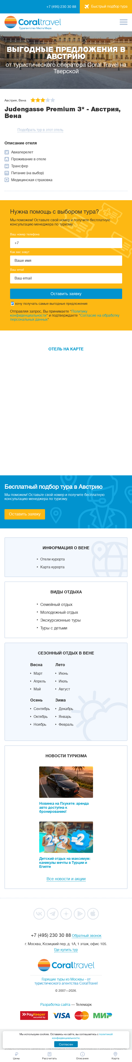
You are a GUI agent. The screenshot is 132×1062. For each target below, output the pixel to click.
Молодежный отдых (59, 612)
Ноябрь (40, 725)
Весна (36, 665)
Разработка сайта (55, 1005)
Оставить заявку (25, 514)
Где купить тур (66, 950)
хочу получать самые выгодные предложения (49, 304)
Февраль (66, 725)
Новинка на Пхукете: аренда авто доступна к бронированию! (64, 808)
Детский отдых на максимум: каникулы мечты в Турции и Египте (64, 863)
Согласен (66, 1044)
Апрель (40, 681)
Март (38, 674)
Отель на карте (66, 349)
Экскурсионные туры (60, 620)
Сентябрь (42, 709)
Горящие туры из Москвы (63, 979)
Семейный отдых (56, 604)
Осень (36, 700)
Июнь (63, 674)
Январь (65, 717)
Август (64, 689)
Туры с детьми (53, 628)
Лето (60, 665)
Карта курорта (52, 567)
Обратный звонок (86, 936)
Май (37, 689)
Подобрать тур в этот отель (40, 130)
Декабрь (66, 709)
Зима (60, 700)
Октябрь (41, 717)
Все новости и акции (66, 879)
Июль (63, 681)
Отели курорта (52, 559)
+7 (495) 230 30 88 (61, 7)
